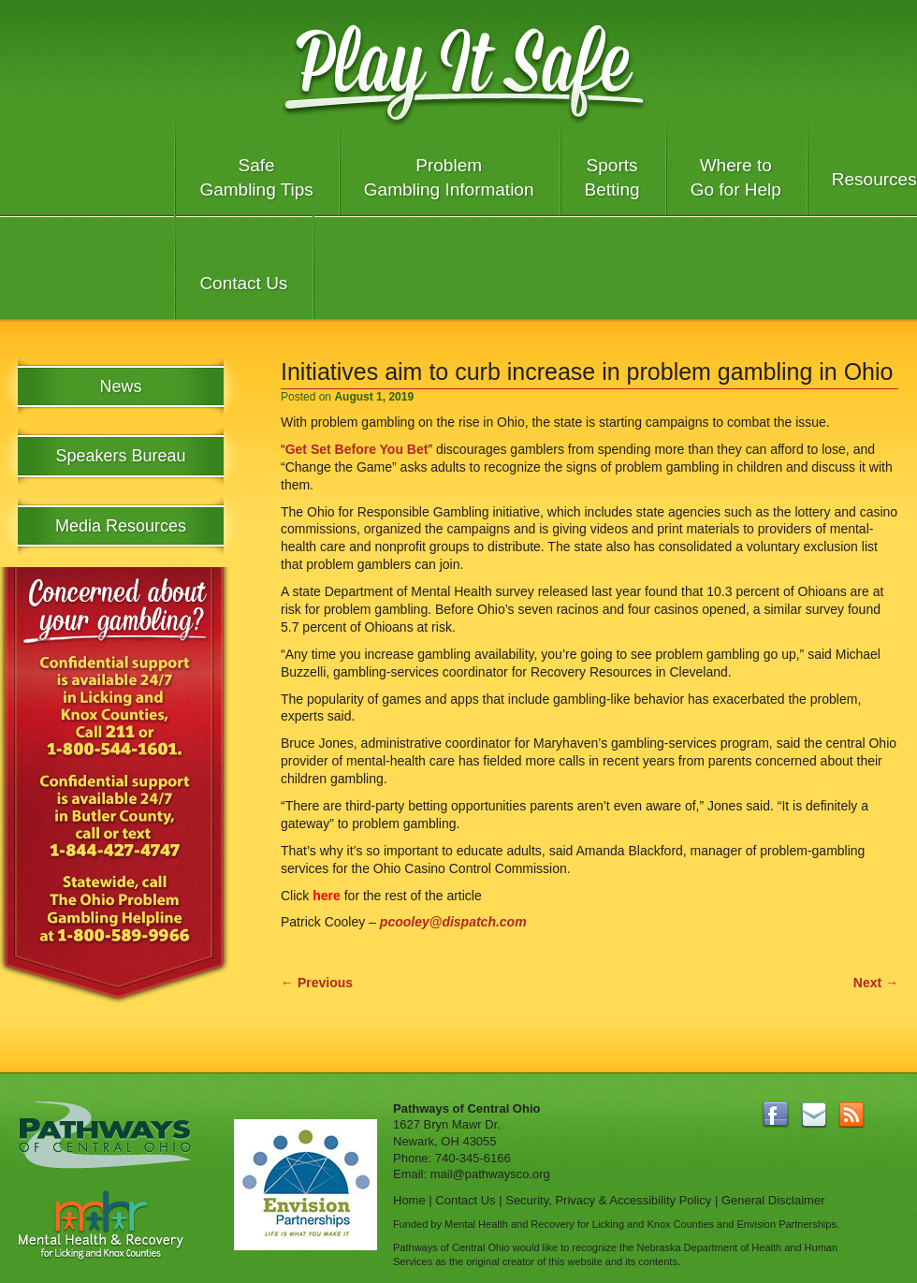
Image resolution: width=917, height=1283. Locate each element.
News (120, 386)
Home (409, 1200)
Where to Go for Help (736, 177)
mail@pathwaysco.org (490, 1174)
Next (875, 982)
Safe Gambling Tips (256, 177)
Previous (317, 982)
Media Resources (120, 526)
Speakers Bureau (120, 455)
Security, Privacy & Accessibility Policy (608, 1200)
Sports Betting (612, 177)
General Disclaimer (773, 1200)
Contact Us (243, 283)
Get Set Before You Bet (357, 449)
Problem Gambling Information (449, 177)
